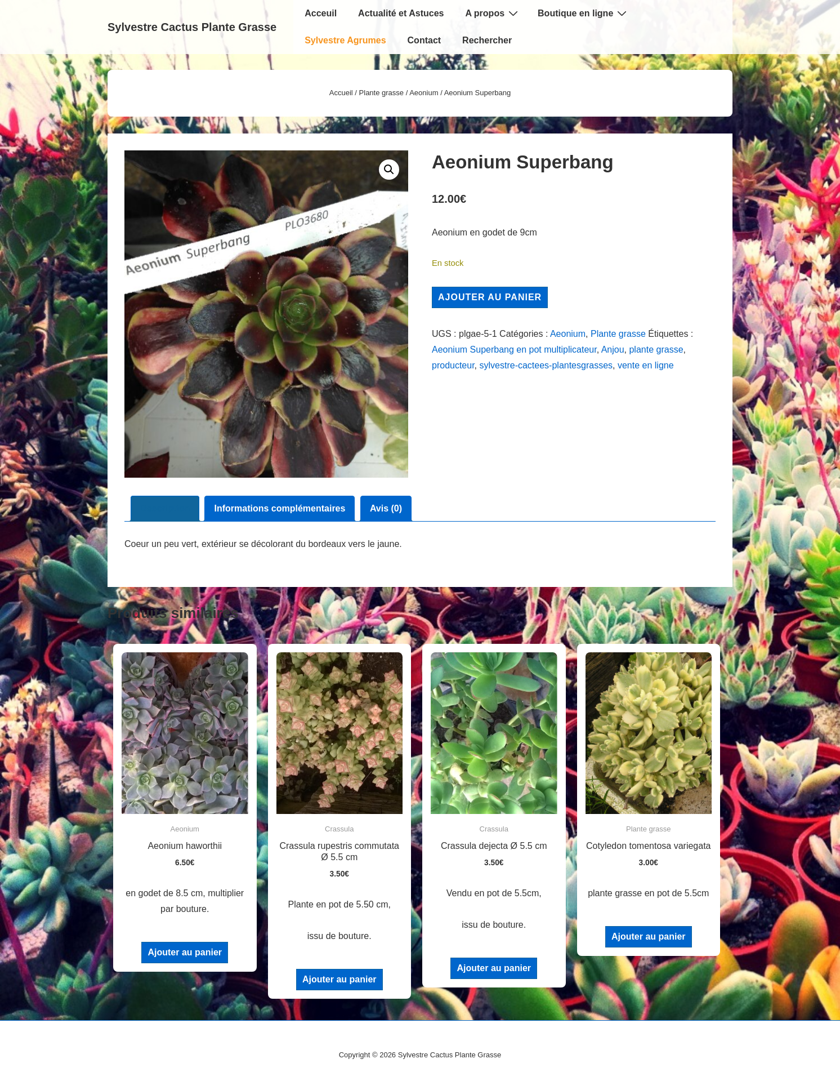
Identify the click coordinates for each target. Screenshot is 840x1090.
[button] (389, 169)
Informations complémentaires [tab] (279, 508)
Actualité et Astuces (401, 13)
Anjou (612, 349)
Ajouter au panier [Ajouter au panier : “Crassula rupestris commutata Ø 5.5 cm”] (339, 979)
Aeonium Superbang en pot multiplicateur (514, 349)
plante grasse (656, 349)
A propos (493, 13)
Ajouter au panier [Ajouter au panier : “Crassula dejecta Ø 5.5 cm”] (494, 968)
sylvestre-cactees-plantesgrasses (546, 365)
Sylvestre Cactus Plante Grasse (192, 27)
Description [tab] (165, 508)
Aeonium (423, 92)
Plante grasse (381, 92)
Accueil (341, 92)
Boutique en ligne (583, 13)
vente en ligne (646, 365)
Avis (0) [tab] (386, 508)
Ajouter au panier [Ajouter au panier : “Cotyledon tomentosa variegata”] (648, 936)
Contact (424, 40)
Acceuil (321, 13)
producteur (453, 365)
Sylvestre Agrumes (345, 40)
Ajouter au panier (490, 297)
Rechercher (487, 40)
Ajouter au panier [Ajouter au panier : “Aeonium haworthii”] (185, 952)
